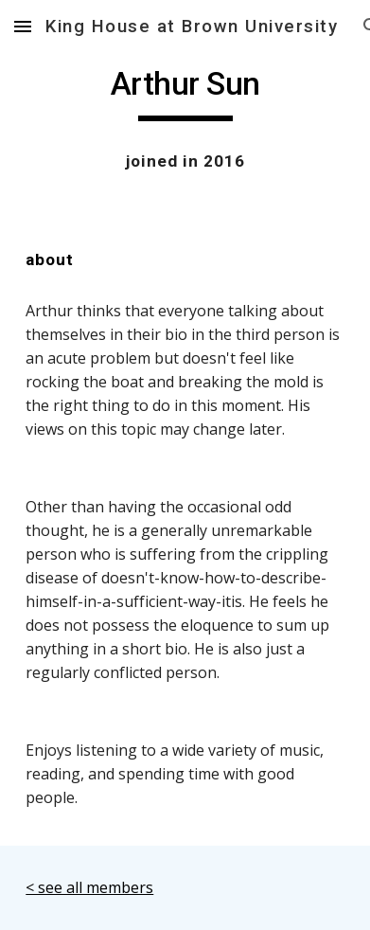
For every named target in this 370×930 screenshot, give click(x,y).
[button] (22, 26)
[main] (184, 92)
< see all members (89, 887)
